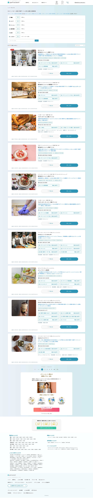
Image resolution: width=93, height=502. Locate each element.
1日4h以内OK (17, 460)
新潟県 (16, 444)
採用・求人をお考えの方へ (17, 490)
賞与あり (11, 461)
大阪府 (14, 437)
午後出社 (24, 457)
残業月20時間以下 (12, 457)
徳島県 (21, 447)
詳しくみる (69, 73)
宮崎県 (32, 449)
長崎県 (22, 449)
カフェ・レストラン (50, 449)
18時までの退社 (19, 457)
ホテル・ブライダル (62, 447)
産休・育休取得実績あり (13, 470)
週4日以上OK (12, 460)
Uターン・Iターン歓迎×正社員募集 (15, 13)
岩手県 (26, 442)
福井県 (26, 444)
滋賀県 (21, 437)
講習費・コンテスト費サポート (33, 461)
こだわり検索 (20, 484)
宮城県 (20, 442)
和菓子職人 (65, 437)
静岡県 (17, 440)
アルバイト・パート (58, 442)
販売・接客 (60, 437)
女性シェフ (39, 454)
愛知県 (14, 440)
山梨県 (30, 444)
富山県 (20, 444)
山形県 (33, 442)
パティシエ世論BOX (46, 486)
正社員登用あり (25, 461)
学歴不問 (40, 464)
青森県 (23, 442)
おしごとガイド (29, 486)
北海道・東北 (12, 442)
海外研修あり (12, 464)
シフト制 (39, 457)
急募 (21, 464)
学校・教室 (72, 449)
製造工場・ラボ (64, 449)
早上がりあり (34, 457)
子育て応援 (11, 454)
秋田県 (30, 442)
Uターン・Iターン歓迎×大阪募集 (49, 13)
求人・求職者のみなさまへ (28, 497)
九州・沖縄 (11, 449)
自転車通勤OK (40, 463)
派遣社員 (63, 442)
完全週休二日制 (31, 470)
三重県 (24, 440)
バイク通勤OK (34, 463)
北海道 (16, 442)
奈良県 (27, 437)
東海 (10, 440)
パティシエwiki (37, 486)
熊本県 (26, 449)
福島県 (36, 442)
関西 (10, 437)
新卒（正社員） (68, 442)
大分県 (29, 449)
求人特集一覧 (27, 484)
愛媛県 (14, 447)
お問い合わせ (34, 494)
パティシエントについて (12, 494)
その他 (75, 437)
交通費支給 (20, 461)
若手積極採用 (36, 464)
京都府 (24, 437)
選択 (18, 17)
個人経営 (28, 454)
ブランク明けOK (20, 467)
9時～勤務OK (23, 460)
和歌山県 (31, 437)
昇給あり (41, 460)
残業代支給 (15, 461)
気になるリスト (35, 2)
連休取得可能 (40, 467)
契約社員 (52, 442)
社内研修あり (17, 464)
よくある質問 (27, 494)
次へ (58, 369)
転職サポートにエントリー (46, 409)
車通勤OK (29, 463)
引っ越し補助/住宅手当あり (35, 460)
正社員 (49, 442)
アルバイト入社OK (33, 467)
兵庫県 (17, 437)
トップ (9, 7)
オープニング (24, 454)
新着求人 (27, 2)
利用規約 (9, 497)
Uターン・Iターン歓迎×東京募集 (63, 13)
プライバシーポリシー (17, 497)
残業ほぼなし (29, 457)
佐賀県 (19, 449)
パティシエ (49, 437)
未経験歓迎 (25, 464)
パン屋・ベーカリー (57, 449)
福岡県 (16, 449)
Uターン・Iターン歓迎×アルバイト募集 (33, 13)
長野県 (33, 444)
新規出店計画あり (33, 454)
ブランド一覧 (34, 484)
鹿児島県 (36, 449)
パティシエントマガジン (19, 486)
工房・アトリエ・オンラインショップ (71, 447)
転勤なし (25, 463)
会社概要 (21, 494)
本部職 (72, 437)
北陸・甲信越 (12, 444)
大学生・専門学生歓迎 (13, 467)
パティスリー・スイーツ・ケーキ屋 (53, 447)
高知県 (24, 447)
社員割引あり (12, 463)
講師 (69, 437)
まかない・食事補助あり (18, 463)
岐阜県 (21, 440)
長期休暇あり (26, 470)
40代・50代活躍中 (26, 467)
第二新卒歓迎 (30, 464)
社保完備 (28, 460)
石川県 (23, 444)
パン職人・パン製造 (55, 437)
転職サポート (44, 2)
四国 (10, 447)
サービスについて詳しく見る (47, 413)
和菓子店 (68, 449)
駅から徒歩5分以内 (17, 454)
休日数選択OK (20, 470)
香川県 (17, 447)
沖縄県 (40, 449)
